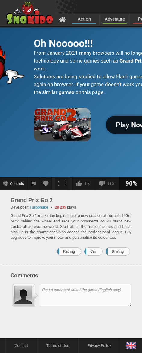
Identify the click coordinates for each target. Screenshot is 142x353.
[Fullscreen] (62, 183)
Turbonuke (38, 207)
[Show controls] (13, 183)
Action (84, 19)
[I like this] (83, 183)
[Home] (62, 19)
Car (93, 251)
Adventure (115, 19)
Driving (118, 251)
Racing (69, 251)
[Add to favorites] (46, 183)
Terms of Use (57, 345)
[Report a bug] (33, 183)
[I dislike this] (107, 183)
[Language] (131, 346)
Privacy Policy (99, 345)
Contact (21, 345)
